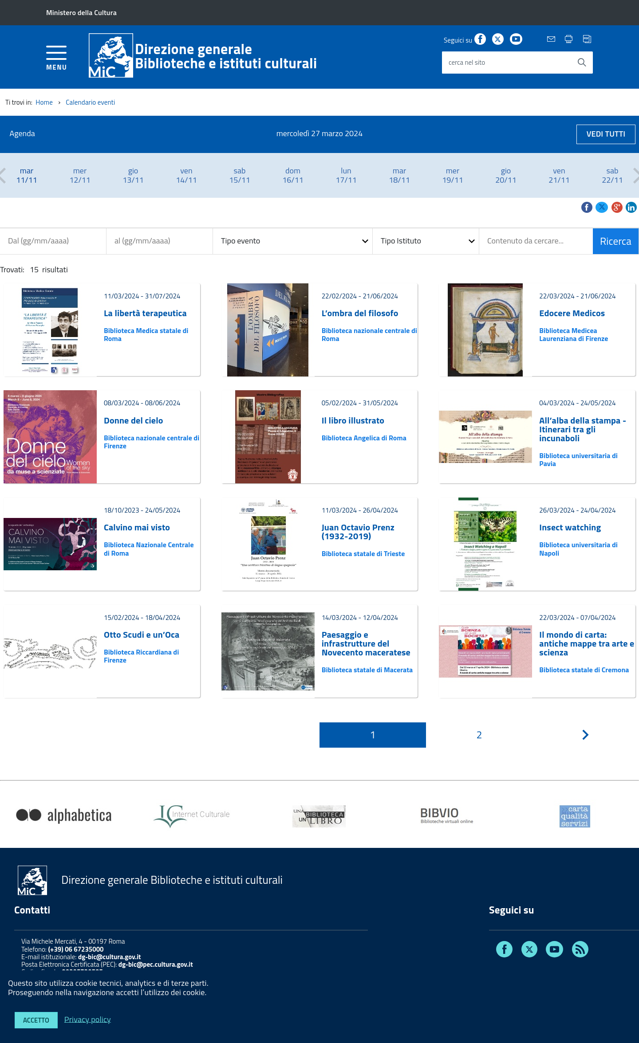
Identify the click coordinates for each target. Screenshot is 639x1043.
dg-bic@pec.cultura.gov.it (155, 964)
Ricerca (615, 241)
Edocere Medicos (572, 313)
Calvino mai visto (137, 527)
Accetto (36, 1020)
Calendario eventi (90, 102)
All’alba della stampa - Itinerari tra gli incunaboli (582, 429)
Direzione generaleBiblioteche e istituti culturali (226, 56)
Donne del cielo (133, 420)
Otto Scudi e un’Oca (141, 634)
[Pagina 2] (479, 734)
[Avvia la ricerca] (582, 62)
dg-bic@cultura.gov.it (109, 957)
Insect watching (570, 527)
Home (44, 102)
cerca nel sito (467, 62)
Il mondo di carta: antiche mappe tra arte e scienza (586, 643)
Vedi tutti (606, 134)
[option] (26, 175)
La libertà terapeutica (145, 313)
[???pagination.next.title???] (585, 735)
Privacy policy (87, 1019)
